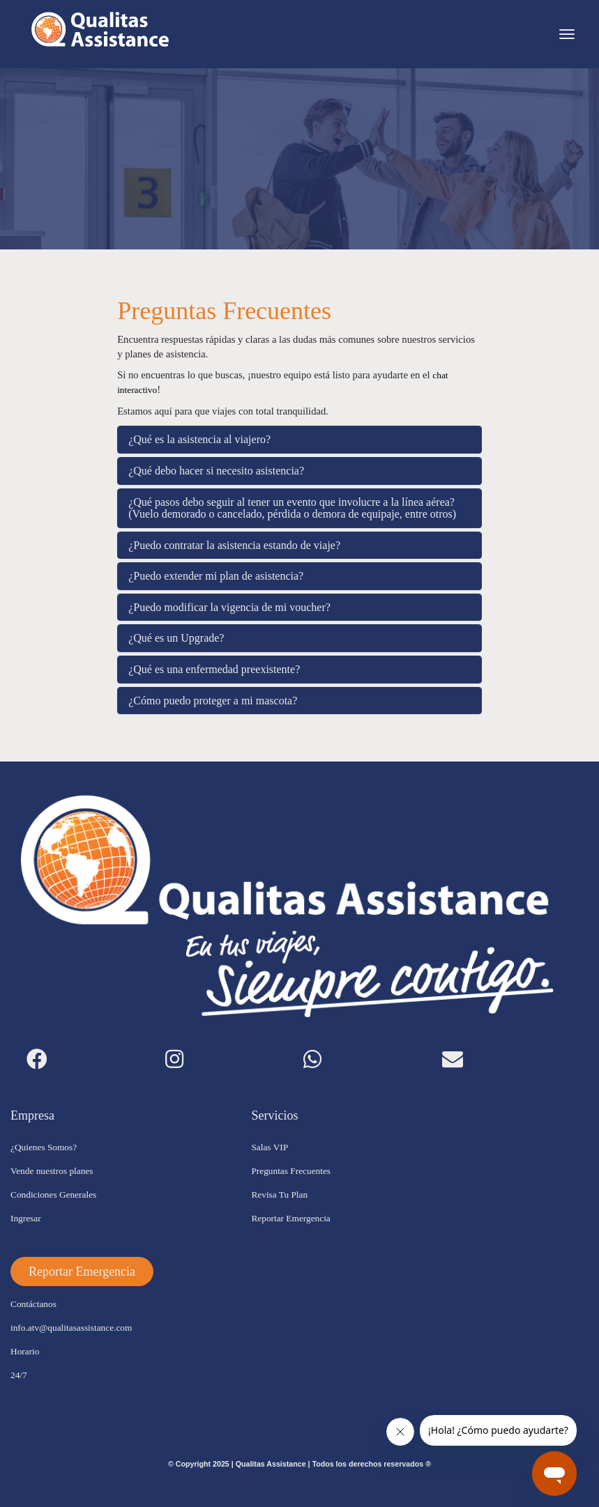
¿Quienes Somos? (43, 1147)
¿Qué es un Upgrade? (176, 638)
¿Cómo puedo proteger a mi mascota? (212, 700)
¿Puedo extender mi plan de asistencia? (215, 576)
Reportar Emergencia (290, 1218)
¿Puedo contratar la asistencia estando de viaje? (234, 545)
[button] (81, 1271)
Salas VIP (269, 1147)
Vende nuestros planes (51, 1171)
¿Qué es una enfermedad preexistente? (214, 669)
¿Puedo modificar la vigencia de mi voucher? (229, 607)
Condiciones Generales (53, 1194)
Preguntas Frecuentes (291, 1171)
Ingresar (25, 1218)
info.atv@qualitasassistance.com (71, 1327)
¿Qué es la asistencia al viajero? (199, 439)
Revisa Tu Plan (279, 1194)
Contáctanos (33, 1304)
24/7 (18, 1375)
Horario (24, 1351)
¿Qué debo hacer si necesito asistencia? (216, 471)
